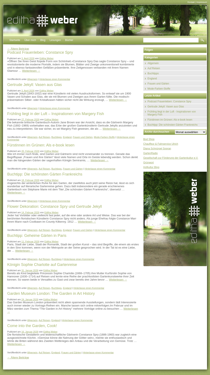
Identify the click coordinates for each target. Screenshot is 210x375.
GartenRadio (150, 153)
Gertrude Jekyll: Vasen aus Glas (166, 106)
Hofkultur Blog (151, 167)
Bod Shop (149, 139)
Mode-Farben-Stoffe (104, 137)
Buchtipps (56, 137)
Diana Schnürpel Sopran (157, 148)
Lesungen (55, 40)
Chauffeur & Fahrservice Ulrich (160, 143)
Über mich (30, 40)
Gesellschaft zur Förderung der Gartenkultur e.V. (170, 157)
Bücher (69, 40)
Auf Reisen (44, 137)
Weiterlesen (31, 70)
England (67, 137)
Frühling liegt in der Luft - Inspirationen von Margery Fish (172, 113)
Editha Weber (47, 58)
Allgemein (32, 79)
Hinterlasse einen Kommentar (54, 79)
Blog (42, 40)
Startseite (14, 40)
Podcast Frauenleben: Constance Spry (169, 101)
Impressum (202, 2)
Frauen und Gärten (83, 137)
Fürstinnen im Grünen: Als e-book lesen (170, 119)
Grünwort (148, 162)
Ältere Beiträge (18, 48)
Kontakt (191, 2)
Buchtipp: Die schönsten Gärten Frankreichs (172, 124)
